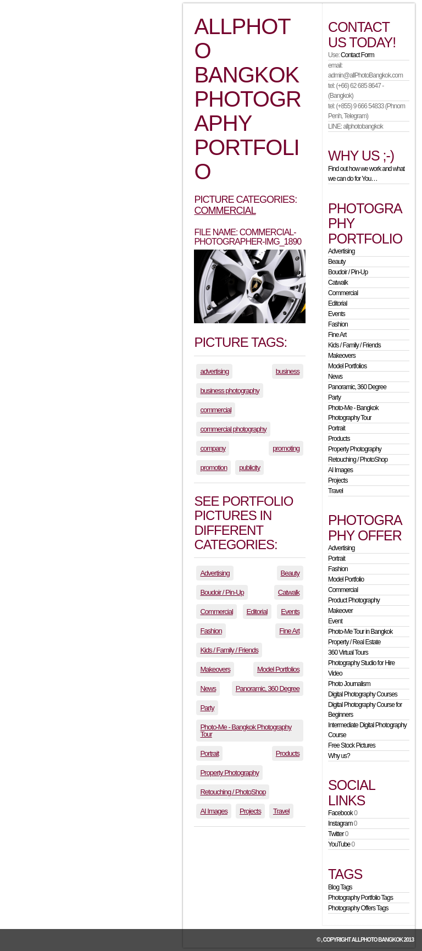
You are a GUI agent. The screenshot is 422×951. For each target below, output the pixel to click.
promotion (213, 467)
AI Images (213, 811)
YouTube (339, 844)
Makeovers (215, 669)
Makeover (340, 611)
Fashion (210, 631)
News (208, 688)
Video (335, 673)
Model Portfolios (278, 669)
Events (290, 611)
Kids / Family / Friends (229, 650)
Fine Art (289, 631)
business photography (229, 390)
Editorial (257, 611)
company (212, 448)
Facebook (340, 813)
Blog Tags (340, 887)
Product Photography (354, 600)
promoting (286, 448)
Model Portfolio (346, 579)
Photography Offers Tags (358, 908)
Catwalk (288, 592)
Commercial (225, 210)
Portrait (209, 753)
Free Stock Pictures (351, 745)
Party (207, 708)
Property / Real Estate (354, 642)
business (287, 371)
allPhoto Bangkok (377, 940)
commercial (215, 410)
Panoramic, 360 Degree (267, 688)
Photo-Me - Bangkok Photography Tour (245, 730)
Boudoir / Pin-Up (221, 592)
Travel (281, 811)
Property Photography (229, 772)
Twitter (335, 834)
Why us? (339, 756)
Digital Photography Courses (362, 694)
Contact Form (357, 55)
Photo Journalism (349, 684)
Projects (250, 811)
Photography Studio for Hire (361, 663)
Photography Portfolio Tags (360, 898)
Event (335, 621)
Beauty (290, 573)
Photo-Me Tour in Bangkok (360, 631)
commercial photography (233, 429)
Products (287, 753)
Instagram (340, 823)
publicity (249, 467)
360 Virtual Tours (348, 652)
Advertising (214, 573)
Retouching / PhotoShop (232, 792)
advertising (214, 371)
